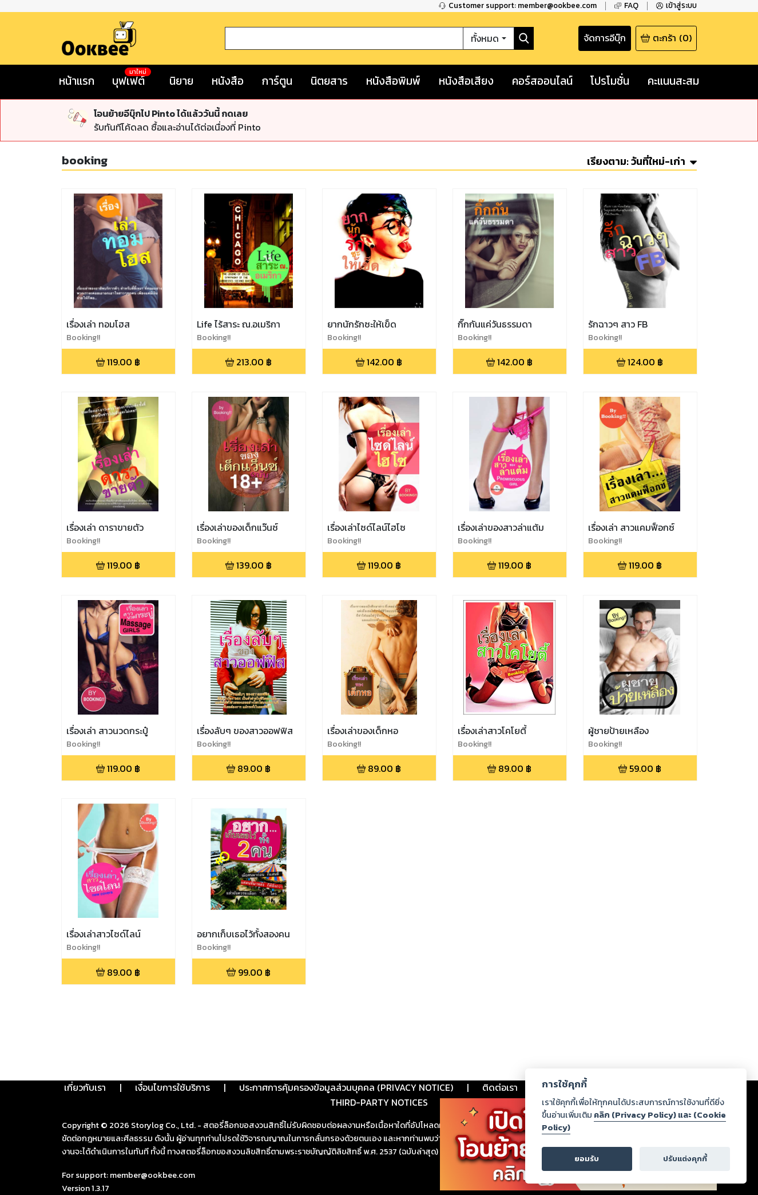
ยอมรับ (586, 1158)
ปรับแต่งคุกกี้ (685, 1158)
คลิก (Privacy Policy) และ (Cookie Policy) (634, 1121)
